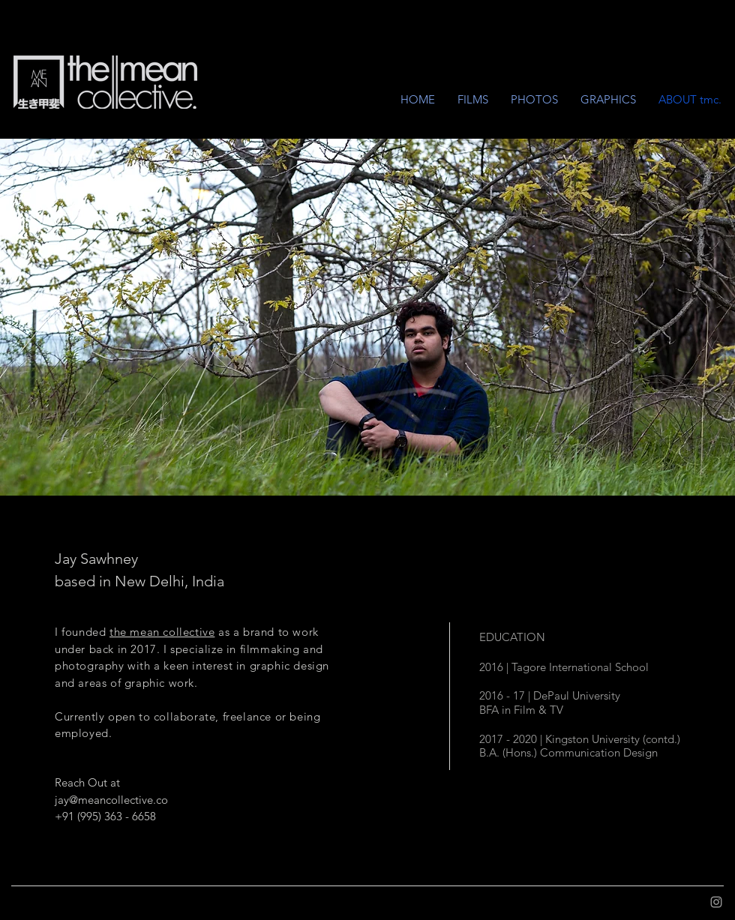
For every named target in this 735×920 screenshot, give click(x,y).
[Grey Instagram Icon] (716, 902)
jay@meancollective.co (111, 800)
